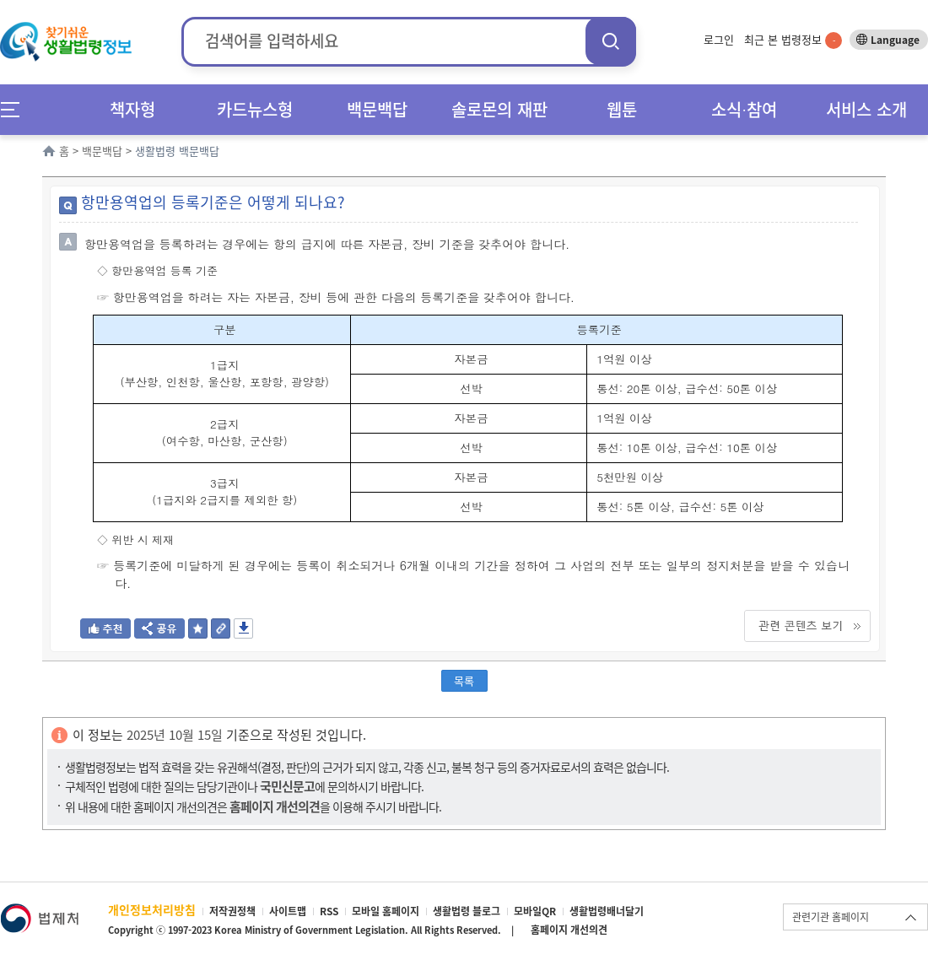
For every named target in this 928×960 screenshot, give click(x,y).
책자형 (132, 109)
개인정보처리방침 (152, 909)
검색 (610, 41)
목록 (464, 680)
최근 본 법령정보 (793, 39)
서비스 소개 (866, 109)
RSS (329, 911)
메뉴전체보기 (15, 109)
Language (895, 39)
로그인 (719, 39)
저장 (243, 628)
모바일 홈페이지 (385, 911)
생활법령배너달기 (606, 911)
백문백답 (377, 109)
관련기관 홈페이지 (830, 917)
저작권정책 (232, 911)
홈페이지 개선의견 (569, 929)
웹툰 (622, 109)
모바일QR (535, 911)
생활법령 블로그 (466, 911)
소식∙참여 (744, 109)
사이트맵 (287, 911)
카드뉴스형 (255, 109)
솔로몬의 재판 (499, 109)
